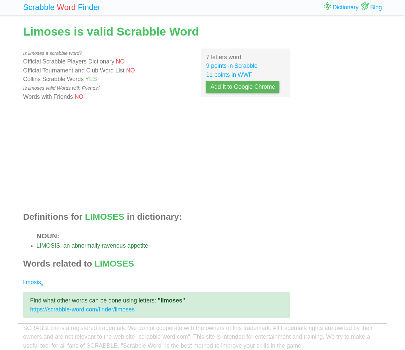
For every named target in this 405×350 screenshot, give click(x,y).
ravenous (114, 245)
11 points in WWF (229, 74)
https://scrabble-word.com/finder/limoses (82, 309)
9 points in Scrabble (231, 65)
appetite (137, 245)
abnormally (85, 245)
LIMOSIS (48, 245)
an (66, 245)
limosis (33, 282)
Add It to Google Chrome (242, 86)
